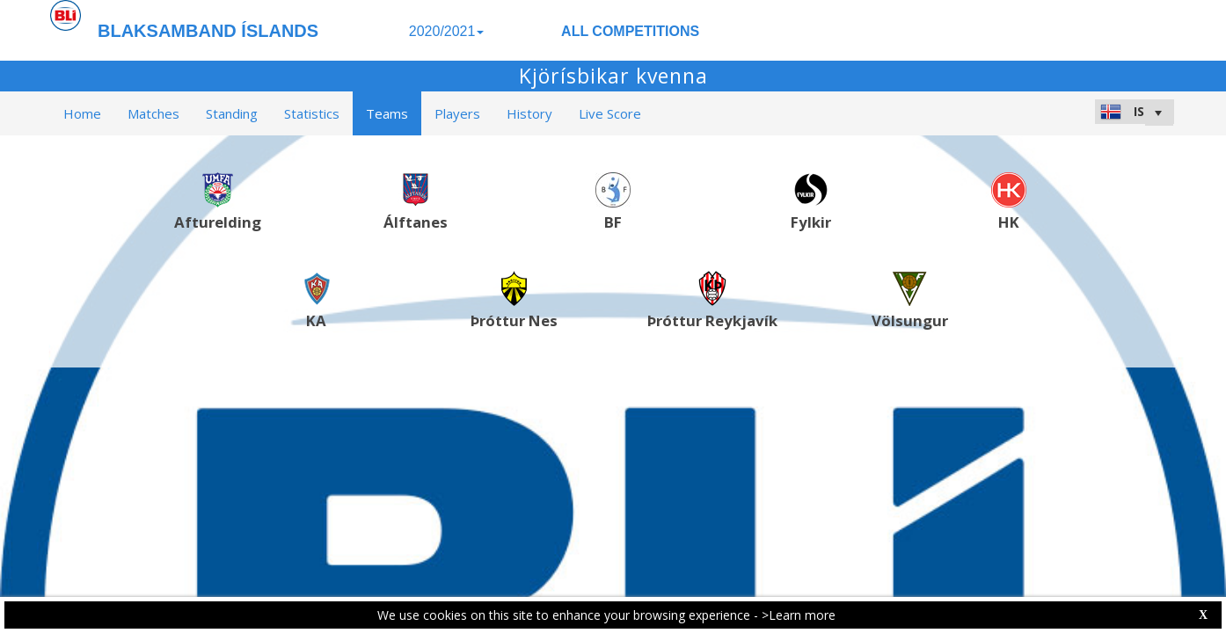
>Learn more (799, 615)
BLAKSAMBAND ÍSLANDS (208, 30)
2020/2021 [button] (447, 31)
